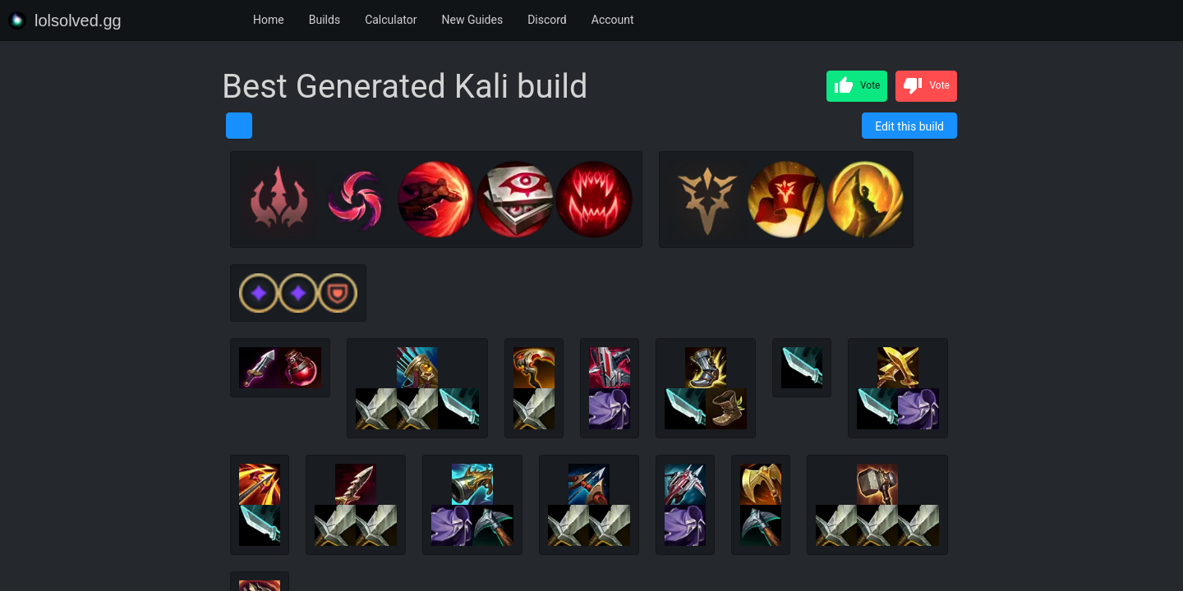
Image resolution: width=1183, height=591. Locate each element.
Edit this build (909, 126)
